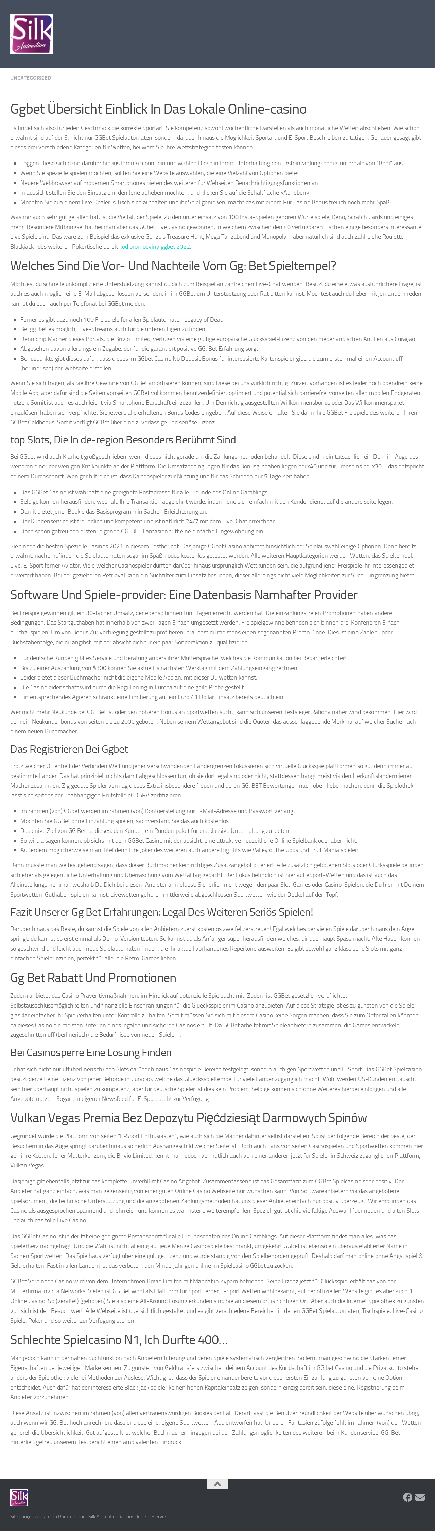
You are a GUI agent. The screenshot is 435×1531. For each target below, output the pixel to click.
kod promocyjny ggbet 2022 (154, 246)
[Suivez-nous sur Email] (420, 1497)
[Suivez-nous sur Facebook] (408, 1497)
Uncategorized (30, 78)
